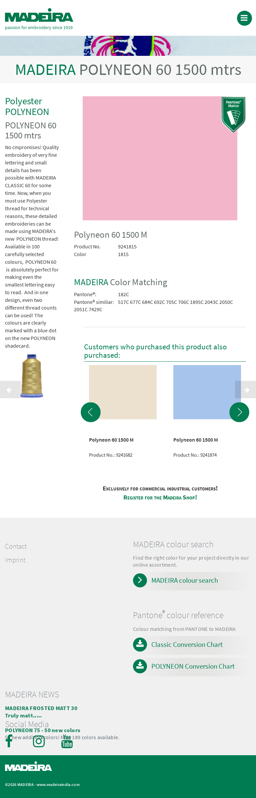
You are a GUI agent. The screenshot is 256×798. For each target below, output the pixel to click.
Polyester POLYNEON (27, 106)
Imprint (15, 560)
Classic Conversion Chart (187, 644)
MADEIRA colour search (184, 580)
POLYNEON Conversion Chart (193, 666)
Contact (16, 546)
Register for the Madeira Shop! (160, 497)
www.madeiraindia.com (58, 784)
